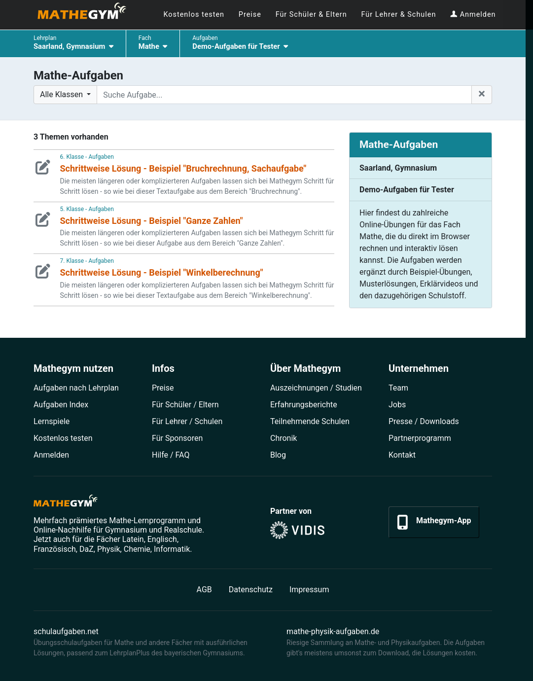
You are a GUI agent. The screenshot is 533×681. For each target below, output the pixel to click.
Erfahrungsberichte (303, 404)
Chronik (283, 438)
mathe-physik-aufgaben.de (332, 631)
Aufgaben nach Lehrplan (76, 388)
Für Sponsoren (177, 438)
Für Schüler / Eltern (185, 404)
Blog (278, 455)
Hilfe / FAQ (170, 455)
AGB (204, 589)
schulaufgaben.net (66, 631)
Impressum (309, 589)
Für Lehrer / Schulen (187, 421)
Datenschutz (251, 589)
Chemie (137, 549)
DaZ (86, 549)
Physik (108, 549)
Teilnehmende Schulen (310, 421)
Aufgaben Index (61, 404)
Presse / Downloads (424, 421)
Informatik (172, 549)
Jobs (397, 404)
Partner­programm (420, 438)
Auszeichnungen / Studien (316, 388)
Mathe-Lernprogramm (147, 520)
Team (398, 388)
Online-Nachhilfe (62, 530)
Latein (133, 539)
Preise (163, 388)
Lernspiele (52, 421)
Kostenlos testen (63, 438)
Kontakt (402, 455)
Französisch (55, 549)
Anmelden (51, 455)
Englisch (162, 539)
